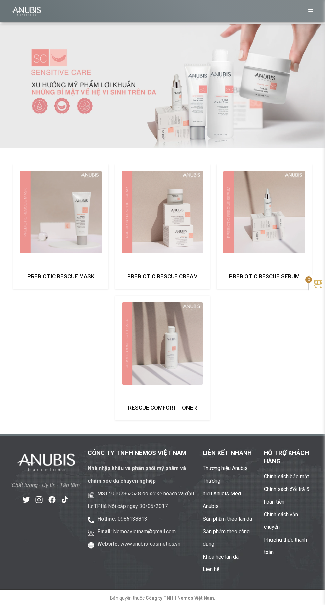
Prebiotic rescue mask (60, 276)
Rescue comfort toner (162, 407)
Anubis (211, 506)
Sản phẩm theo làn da (227, 519)
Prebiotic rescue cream (162, 276)
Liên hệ (211, 569)
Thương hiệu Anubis (225, 468)
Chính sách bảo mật (286, 476)
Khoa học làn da (221, 557)
